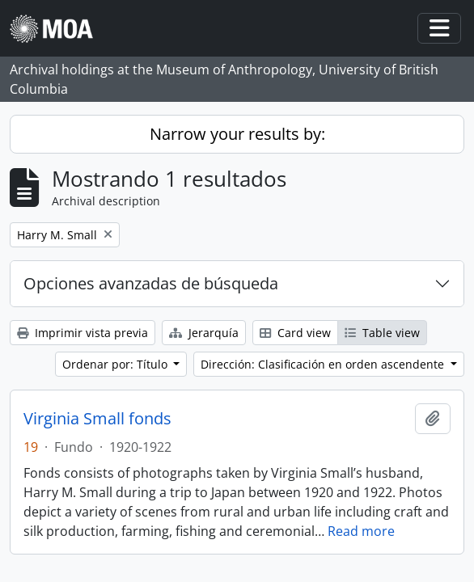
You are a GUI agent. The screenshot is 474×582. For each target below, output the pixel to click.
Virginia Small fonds (97, 418)
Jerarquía (204, 332)
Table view (382, 332)
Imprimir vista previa (82, 332)
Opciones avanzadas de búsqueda (150, 283)
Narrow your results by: (237, 134)
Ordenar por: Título (116, 364)
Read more (361, 531)
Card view (295, 332)
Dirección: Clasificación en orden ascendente (324, 364)
